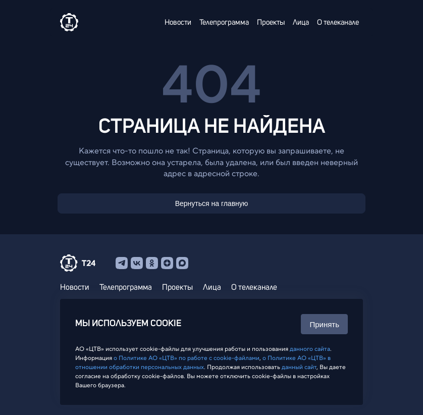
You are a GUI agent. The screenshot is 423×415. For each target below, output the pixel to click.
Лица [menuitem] (301, 22)
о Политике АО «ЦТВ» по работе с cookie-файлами (186, 357)
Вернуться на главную (211, 203)
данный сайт (299, 367)
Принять (324, 324)
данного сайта (310, 348)
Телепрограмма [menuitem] (224, 22)
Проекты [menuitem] (271, 22)
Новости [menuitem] (178, 22)
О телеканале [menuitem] (338, 22)
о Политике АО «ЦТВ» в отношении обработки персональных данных (203, 362)
